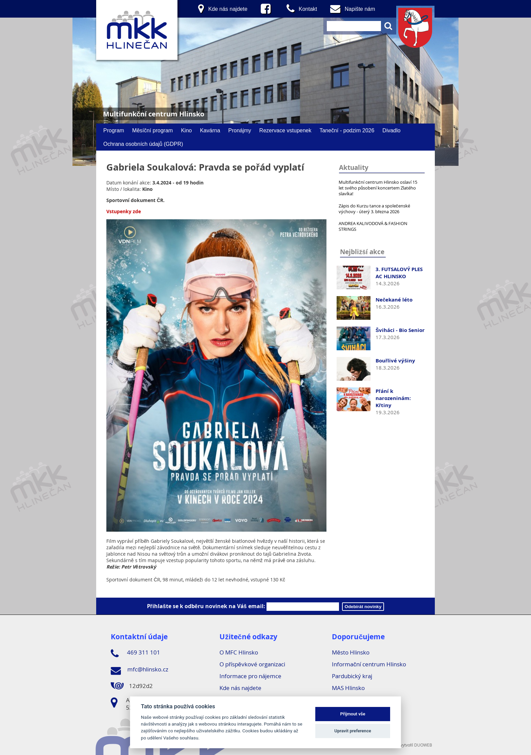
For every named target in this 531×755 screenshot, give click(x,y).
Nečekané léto (394, 299)
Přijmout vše (352, 713)
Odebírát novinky (363, 606)
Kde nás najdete (240, 688)
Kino (186, 130)
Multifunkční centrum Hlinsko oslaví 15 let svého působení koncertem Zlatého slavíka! (378, 188)
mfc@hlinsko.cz (139, 670)
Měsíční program (152, 130)
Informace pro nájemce (250, 676)
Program (113, 130)
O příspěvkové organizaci (252, 664)
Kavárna (210, 130)
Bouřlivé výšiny (395, 360)
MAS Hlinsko (348, 688)
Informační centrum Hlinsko (369, 664)
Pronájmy (239, 130)
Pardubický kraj (352, 676)
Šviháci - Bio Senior (400, 330)
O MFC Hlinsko (238, 652)
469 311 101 (135, 653)
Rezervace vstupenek (285, 130)
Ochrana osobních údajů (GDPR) (143, 144)
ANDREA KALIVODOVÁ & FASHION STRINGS (373, 226)
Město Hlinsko (350, 652)
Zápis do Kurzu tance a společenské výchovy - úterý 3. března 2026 (374, 209)
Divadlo (391, 130)
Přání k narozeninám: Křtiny (393, 398)
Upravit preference (352, 730)
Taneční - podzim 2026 (346, 130)
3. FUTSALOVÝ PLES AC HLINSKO (399, 273)
